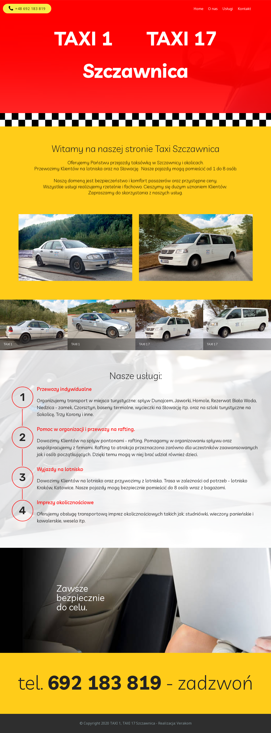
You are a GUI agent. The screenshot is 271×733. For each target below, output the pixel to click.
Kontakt (244, 8)
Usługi (227, 8)
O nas (213, 8)
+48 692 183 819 (27, 9)
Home (198, 8)
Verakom (184, 723)
